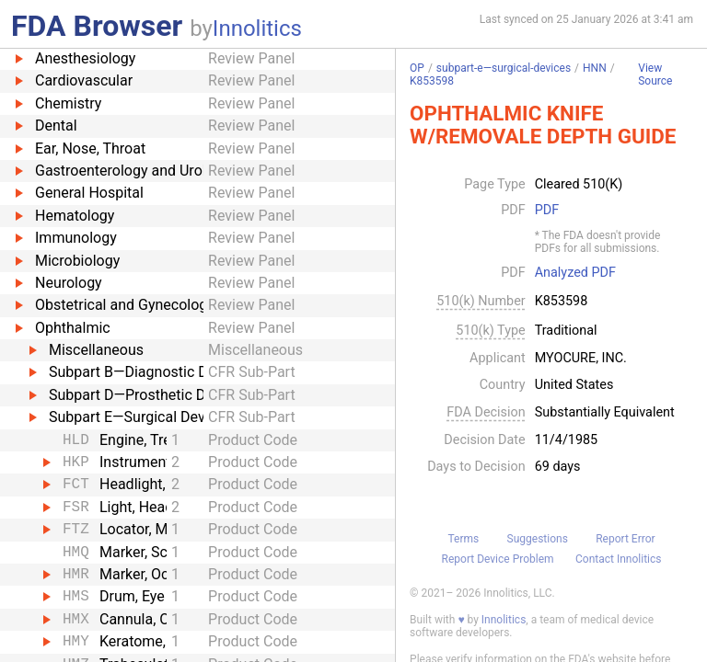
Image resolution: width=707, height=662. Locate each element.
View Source (655, 75)
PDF (547, 210)
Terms (463, 538)
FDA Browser (96, 25)
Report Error (625, 538)
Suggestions (537, 538)
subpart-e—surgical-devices (503, 68)
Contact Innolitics (618, 559)
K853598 (432, 80)
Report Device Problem (498, 559)
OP (417, 68)
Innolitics (257, 28)
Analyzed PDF (575, 273)
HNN (595, 68)
